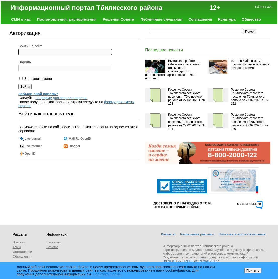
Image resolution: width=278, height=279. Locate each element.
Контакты (168, 234)
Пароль (24, 62)
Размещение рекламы (197, 234)
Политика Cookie (107, 274)
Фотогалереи (22, 252)
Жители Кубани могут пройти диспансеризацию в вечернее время (250, 64)
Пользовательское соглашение (242, 234)
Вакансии (53, 242)
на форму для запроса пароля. (62, 98)
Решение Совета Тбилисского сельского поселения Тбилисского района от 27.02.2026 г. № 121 (186, 122)
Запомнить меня (37, 79)
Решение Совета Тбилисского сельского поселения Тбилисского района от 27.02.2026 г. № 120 (249, 122)
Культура (227, 19)
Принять (252, 270)
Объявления (22, 256)
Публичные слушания (161, 19)
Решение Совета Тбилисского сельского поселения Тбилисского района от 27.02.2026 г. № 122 (249, 96)
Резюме (52, 247)
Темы (17, 247)
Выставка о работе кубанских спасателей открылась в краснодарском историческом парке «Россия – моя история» (172, 69)
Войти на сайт (263, 6)
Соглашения (200, 19)
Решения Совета (118, 19)
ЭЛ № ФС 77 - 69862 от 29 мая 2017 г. (191, 261)
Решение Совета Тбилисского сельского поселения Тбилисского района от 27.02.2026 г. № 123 (186, 96)
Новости (19, 242)
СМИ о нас (21, 19)
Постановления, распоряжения (67, 19)
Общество (251, 19)
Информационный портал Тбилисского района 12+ (115, 7)
